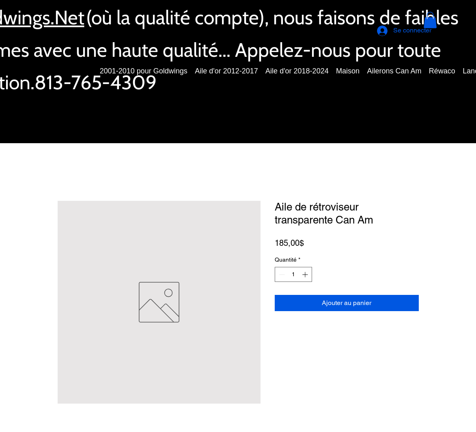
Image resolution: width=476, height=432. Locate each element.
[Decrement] (281, 274)
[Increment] (306, 274)
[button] (430, 20)
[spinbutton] (293, 274)
